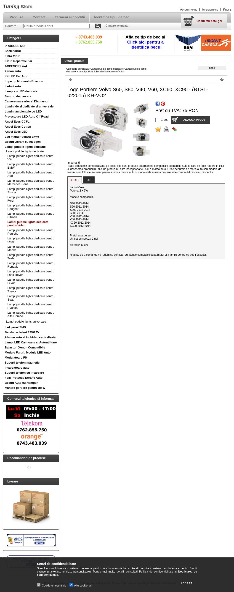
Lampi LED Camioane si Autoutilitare (31, 342)
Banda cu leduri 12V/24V (22, 332)
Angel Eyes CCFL (17, 121)
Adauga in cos (194, 119)
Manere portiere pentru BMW (25, 387)
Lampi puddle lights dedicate (25, 146)
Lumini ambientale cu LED (23, 111)
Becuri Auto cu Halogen (21, 382)
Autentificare (188, 9)
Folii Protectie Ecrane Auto (24, 377)
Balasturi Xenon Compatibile (25, 347)
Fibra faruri (13, 56)
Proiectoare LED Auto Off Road (27, 116)
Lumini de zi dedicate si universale (29, 106)
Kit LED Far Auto (17, 76)
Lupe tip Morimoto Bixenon (24, 81)
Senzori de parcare (18, 96)
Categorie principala (77, 68)
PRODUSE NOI (15, 46)
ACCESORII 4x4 (16, 66)
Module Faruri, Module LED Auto (28, 352)
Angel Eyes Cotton (18, 126)
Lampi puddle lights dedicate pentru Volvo (101, 71)
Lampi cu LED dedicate (21, 91)
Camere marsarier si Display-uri (27, 101)
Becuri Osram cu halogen (23, 141)
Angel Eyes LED (16, 131)
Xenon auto (13, 71)
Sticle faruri (13, 51)
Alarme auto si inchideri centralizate (30, 337)
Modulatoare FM (16, 357)
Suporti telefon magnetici (22, 362)
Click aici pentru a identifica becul (146, 44)
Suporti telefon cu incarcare (24, 372)
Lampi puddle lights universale (26, 321)
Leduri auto (13, 86)
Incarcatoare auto (17, 367)
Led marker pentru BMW (22, 136)
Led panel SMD (15, 327)
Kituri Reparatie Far (18, 61)
